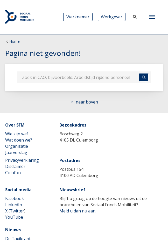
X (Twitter (14, 211)
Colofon (13, 172)
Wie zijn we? (17, 134)
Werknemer (77, 17)
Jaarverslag (16, 152)
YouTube (14, 217)
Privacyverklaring (22, 160)
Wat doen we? (18, 140)
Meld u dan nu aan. (77, 211)
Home (14, 41)
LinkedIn (13, 205)
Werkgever (111, 17)
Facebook (14, 198)
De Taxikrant (18, 238)
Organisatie (16, 146)
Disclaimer (15, 166)
